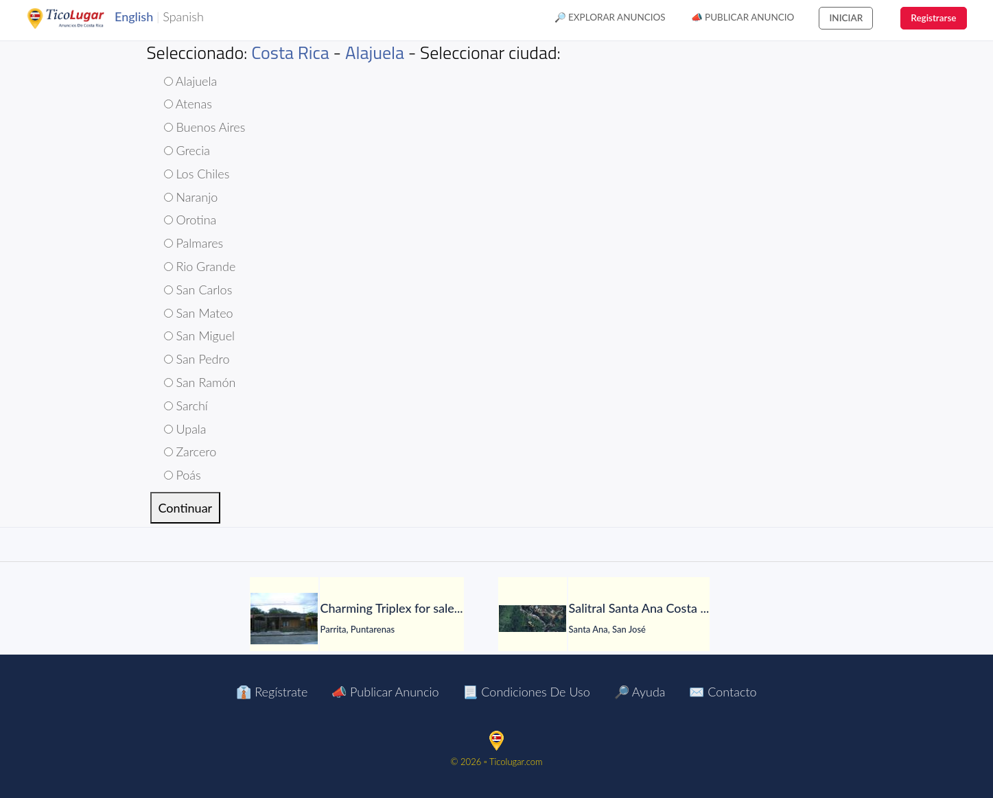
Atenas (188, 103)
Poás (182, 474)
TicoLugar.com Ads (80, 18)
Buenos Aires (205, 126)
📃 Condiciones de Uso (526, 691)
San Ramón (200, 382)
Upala (185, 428)
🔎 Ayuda (640, 691)
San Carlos (198, 289)
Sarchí (186, 405)
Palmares (194, 242)
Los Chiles (197, 173)
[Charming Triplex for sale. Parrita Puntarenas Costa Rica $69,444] (284, 618)
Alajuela (374, 52)
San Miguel (199, 335)
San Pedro (197, 358)
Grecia (187, 150)
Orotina (190, 219)
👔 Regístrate (271, 691)
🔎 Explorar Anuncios (610, 17)
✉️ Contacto (722, 691)
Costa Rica (290, 52)
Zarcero (190, 451)
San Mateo (198, 312)
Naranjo (191, 196)
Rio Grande (200, 266)
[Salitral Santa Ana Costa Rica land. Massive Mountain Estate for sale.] (532, 618)
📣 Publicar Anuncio (743, 17)
